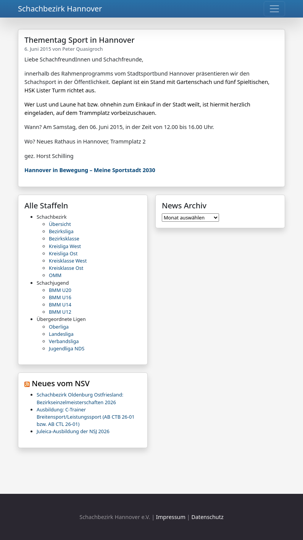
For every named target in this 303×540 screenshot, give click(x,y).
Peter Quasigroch (82, 48)
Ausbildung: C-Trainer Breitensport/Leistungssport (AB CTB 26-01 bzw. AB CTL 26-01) (86, 416)
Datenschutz (207, 517)
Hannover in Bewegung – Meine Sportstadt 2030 (89, 170)
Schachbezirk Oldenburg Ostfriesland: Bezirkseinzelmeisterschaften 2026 (80, 398)
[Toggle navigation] (274, 8)
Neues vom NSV (61, 383)
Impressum (170, 517)
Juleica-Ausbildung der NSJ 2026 (73, 431)
